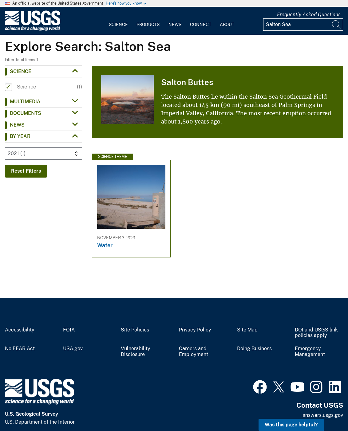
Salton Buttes (187, 82)
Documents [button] (25, 113)
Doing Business (254, 348)
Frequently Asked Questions (309, 15)
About (227, 24)
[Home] (32, 30)
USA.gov (73, 348)
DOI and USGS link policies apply (316, 333)
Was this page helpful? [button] (291, 425)
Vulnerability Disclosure (135, 351)
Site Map (247, 330)
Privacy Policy (195, 330)
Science (118, 24)
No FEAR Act (20, 348)
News (174, 24)
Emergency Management (310, 351)
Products (148, 24)
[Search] (337, 24)
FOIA (69, 330)
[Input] (303, 24)
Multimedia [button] (25, 101)
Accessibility (19, 330)
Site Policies (135, 330)
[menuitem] (118, 20)
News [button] (17, 125)
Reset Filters (26, 171)
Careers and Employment (193, 351)
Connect (200, 24)
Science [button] (20, 71)
